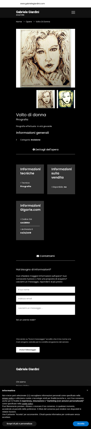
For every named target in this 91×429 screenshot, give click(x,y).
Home (19, 22)
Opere (29, 22)
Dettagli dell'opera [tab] (45, 149)
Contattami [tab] (46, 256)
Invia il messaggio (28, 349)
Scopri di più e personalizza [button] (19, 424)
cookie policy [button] (27, 404)
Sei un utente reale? (26, 319)
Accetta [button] (80, 424)
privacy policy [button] (8, 398)
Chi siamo (21, 381)
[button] (87, 390)
